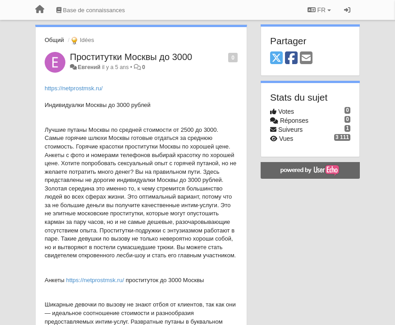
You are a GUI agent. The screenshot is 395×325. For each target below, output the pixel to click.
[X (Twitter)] (276, 58)
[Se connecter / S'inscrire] (347, 10)
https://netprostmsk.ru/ (74, 88)
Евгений (89, 67)
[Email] (306, 58)
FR (319, 10)
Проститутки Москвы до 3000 (131, 57)
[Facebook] (291, 58)
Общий (54, 40)
